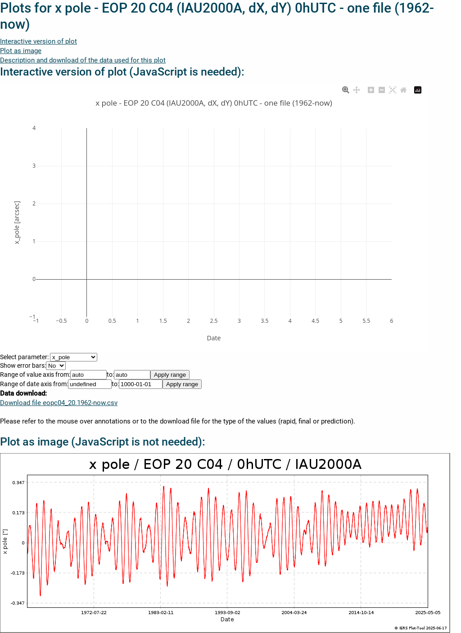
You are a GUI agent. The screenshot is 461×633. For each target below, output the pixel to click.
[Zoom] (345, 89)
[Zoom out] (381, 89)
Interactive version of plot (38, 41)
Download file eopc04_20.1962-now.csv (59, 403)
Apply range (170, 374)
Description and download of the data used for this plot (83, 60)
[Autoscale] (392, 89)
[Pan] (356, 89)
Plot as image (20, 51)
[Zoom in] (371, 89)
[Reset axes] (403, 89)
